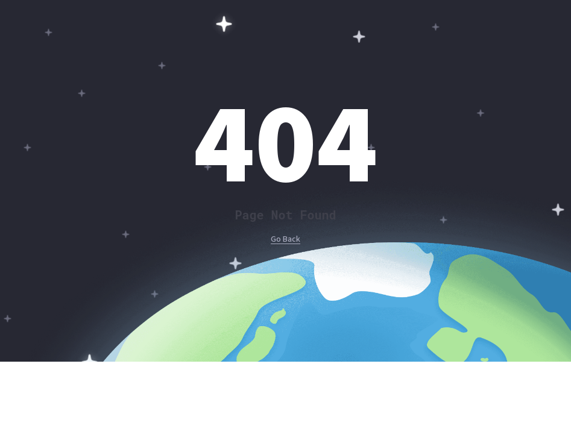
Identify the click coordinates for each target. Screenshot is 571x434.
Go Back (285, 239)
